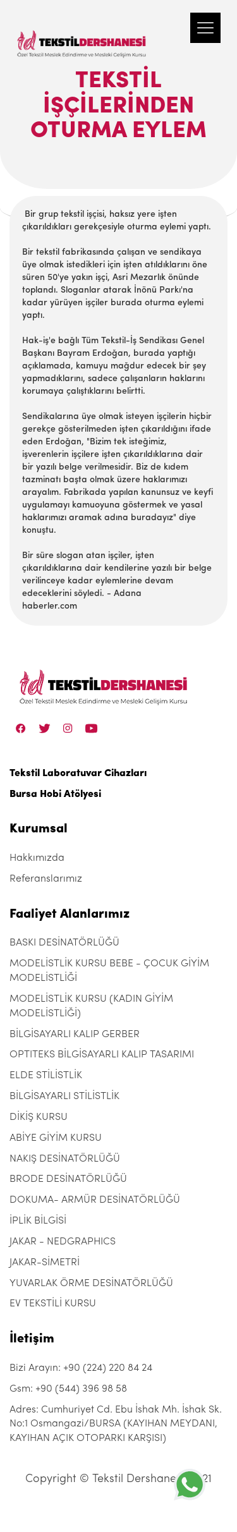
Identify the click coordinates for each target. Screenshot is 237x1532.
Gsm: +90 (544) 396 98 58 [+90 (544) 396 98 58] (68, 1389)
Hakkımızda (36, 858)
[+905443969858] (189, 1484)
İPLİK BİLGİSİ (37, 1221)
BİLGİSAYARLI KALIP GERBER (74, 1035)
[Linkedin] (91, 728)
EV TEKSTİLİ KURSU (52, 1304)
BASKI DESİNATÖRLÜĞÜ (64, 943)
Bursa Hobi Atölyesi (55, 794)
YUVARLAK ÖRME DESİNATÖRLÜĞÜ (91, 1284)
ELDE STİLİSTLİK (45, 1076)
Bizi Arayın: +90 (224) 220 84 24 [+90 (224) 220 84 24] (80, 1368)
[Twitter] (45, 728)
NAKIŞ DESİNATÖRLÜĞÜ (64, 1159)
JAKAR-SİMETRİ (44, 1263)
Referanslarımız (45, 879)
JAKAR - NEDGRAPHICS (62, 1242)
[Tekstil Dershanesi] (82, 31)
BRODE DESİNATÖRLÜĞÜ (68, 1179)
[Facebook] (21, 728)
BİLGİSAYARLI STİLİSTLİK (64, 1096)
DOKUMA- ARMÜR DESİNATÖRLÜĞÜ (94, 1200)
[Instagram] (68, 728)
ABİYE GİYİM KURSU (55, 1138)
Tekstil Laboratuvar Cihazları (78, 774)
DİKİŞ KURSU (38, 1117)
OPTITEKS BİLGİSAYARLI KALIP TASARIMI (101, 1055)
